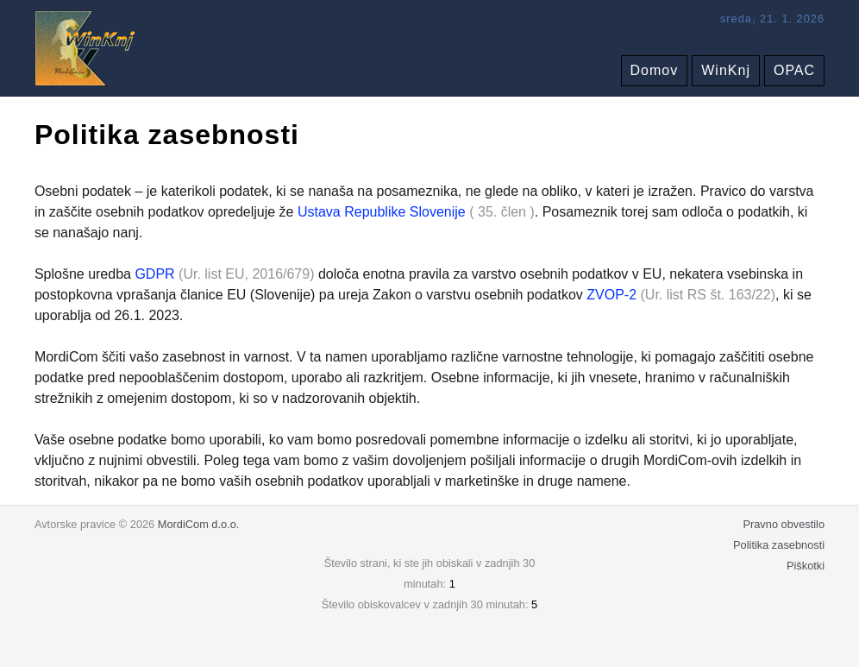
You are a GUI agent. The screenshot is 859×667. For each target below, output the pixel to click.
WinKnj (725, 70)
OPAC (794, 70)
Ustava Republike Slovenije (382, 212)
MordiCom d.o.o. (199, 524)
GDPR (154, 274)
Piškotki (806, 565)
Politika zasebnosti (779, 544)
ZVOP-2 (611, 294)
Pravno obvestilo (784, 524)
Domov (654, 70)
